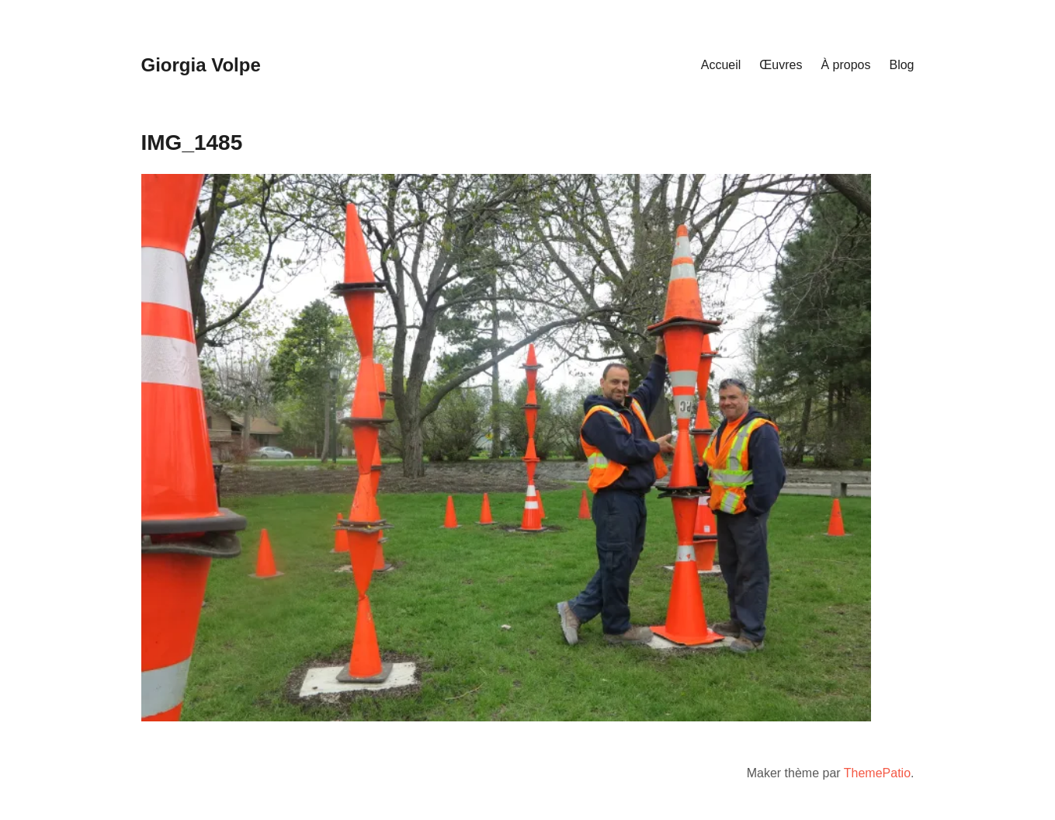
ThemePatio (877, 773)
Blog (901, 64)
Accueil (721, 64)
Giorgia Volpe (201, 64)
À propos (845, 64)
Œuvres (780, 64)
